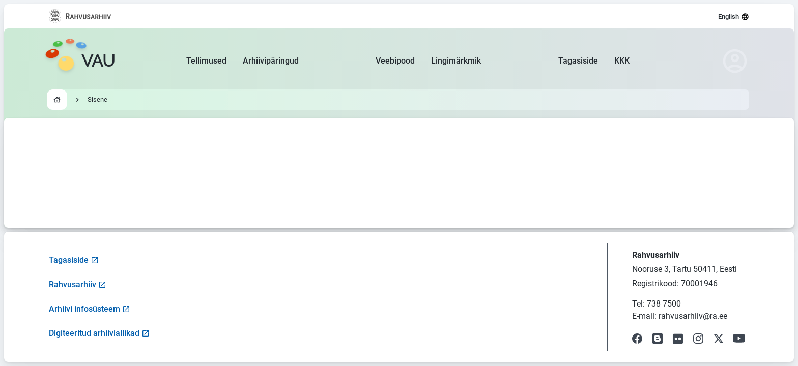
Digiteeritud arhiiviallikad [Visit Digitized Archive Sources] (99, 333)
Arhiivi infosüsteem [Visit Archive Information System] (89, 309)
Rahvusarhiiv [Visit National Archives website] (77, 284)
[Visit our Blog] (657, 338)
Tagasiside (578, 61)
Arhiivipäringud (271, 61)
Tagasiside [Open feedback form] (74, 260)
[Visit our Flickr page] (678, 338)
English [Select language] (733, 17)
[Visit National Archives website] (80, 16)
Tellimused (206, 61)
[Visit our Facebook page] (637, 338)
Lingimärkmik (456, 61)
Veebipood (395, 61)
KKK (622, 61)
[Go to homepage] (80, 61)
